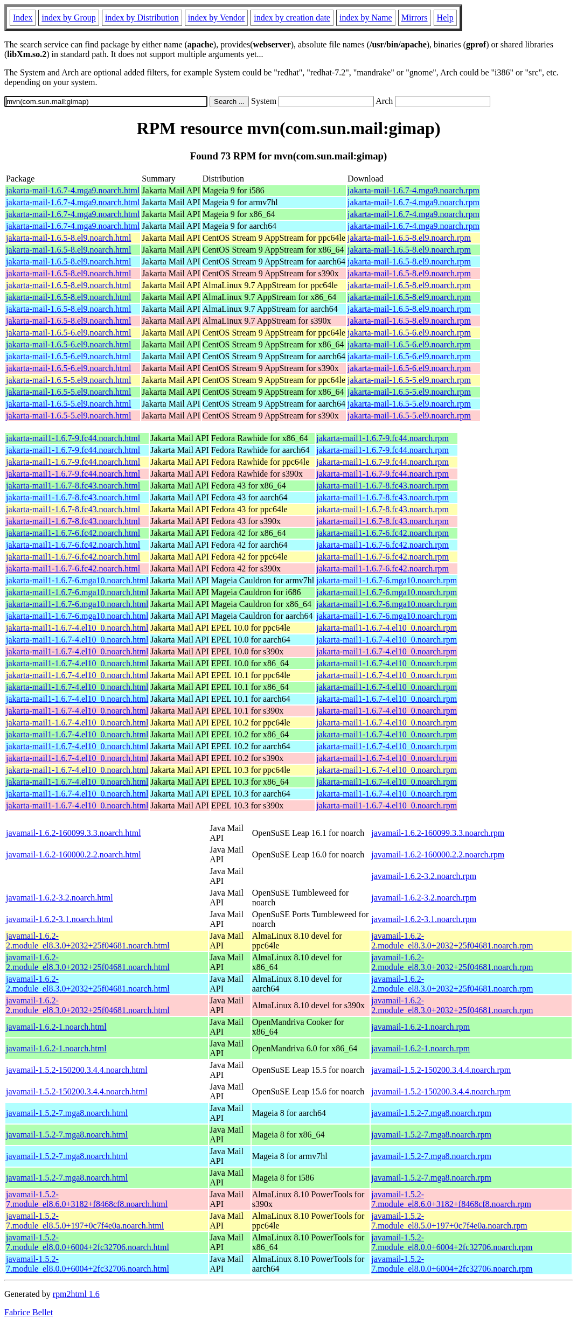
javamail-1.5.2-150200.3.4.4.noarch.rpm (441, 1069)
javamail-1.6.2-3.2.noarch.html (59, 897)
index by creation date (292, 17)
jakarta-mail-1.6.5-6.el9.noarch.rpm (409, 332)
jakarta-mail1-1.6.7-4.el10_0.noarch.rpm (386, 627)
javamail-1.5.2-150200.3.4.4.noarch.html (77, 1069)
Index (22, 17)
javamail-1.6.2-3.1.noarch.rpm (423, 919)
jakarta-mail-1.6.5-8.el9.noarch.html (68, 237)
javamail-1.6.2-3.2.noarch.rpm (423, 876)
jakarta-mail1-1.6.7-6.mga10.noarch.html (77, 580)
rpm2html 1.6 (76, 1294)
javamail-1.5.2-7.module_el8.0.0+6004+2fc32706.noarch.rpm (451, 1242)
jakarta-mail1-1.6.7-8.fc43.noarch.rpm (382, 485)
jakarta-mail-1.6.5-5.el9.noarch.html (68, 380)
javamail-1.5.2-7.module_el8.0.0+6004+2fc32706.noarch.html (87, 1242)
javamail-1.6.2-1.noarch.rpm (420, 1026)
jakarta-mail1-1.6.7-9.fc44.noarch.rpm (382, 438)
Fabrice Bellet (28, 1312)
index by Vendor (216, 17)
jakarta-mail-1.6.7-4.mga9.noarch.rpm (413, 190)
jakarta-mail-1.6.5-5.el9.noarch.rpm (409, 380)
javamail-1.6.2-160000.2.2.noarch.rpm (437, 854)
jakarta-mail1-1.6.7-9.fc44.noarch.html (73, 438)
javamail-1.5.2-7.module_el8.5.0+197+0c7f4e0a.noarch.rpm (449, 1220)
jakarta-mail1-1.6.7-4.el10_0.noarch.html (77, 627)
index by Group (68, 17)
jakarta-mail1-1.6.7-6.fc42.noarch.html (73, 533)
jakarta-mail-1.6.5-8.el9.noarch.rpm (409, 237)
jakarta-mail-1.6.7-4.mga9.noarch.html (73, 190)
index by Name (365, 17)
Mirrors (414, 17)
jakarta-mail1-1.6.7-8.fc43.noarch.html (73, 485)
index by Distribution (142, 17)
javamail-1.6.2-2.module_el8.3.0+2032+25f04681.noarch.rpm (452, 940)
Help (445, 17)
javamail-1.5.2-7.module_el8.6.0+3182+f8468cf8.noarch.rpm (451, 1199)
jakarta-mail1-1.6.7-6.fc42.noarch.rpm (382, 533)
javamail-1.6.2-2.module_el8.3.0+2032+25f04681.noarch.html (88, 940)
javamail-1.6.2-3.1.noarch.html (59, 919)
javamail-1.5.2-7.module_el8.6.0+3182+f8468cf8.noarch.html (87, 1199)
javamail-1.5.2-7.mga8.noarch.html (67, 1113)
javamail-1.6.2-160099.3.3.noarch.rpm (437, 833)
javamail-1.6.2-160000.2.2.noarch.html (73, 854)
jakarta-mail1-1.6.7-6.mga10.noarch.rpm (386, 580)
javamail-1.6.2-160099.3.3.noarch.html (73, 833)
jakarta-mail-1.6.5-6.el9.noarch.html (68, 332)
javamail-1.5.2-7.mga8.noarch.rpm (431, 1113)
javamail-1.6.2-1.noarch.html (56, 1026)
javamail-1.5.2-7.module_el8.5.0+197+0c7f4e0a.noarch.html (85, 1220)
